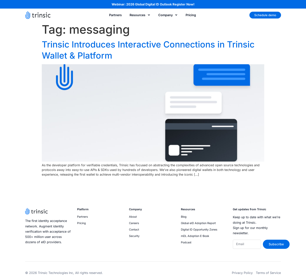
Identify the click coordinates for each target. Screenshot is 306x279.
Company (168, 14)
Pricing (191, 15)
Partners (115, 15)
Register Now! (183, 4)
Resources (140, 14)
